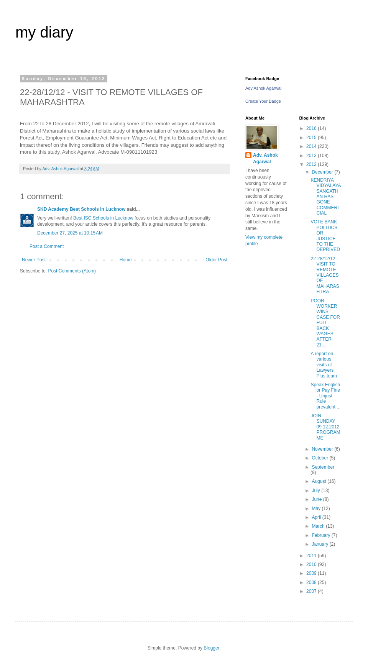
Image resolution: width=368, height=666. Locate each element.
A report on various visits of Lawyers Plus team (323, 365)
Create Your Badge (263, 101)
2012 (312, 164)
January (320, 544)
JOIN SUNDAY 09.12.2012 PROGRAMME (325, 427)
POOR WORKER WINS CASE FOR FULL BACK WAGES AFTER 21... (325, 323)
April (317, 517)
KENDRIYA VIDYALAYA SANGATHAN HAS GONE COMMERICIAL (325, 196)
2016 (312, 128)
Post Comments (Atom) (72, 271)
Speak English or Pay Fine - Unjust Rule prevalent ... (325, 396)
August (319, 481)
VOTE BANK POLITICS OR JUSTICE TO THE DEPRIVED (325, 235)
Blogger (211, 648)
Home (126, 259)
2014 (312, 146)
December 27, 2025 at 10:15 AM (70, 233)
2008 (312, 582)
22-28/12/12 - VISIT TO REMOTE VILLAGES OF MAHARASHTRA (324, 275)
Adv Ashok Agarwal (263, 88)
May (317, 508)
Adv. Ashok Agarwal (265, 158)
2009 (312, 573)
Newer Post (34, 259)
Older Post (216, 259)
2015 (312, 137)
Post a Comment (47, 246)
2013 (312, 155)
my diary (44, 32)
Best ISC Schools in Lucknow (103, 218)
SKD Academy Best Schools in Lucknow (81, 209)
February (321, 535)
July (316, 490)
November (323, 449)
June (317, 499)
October (320, 458)
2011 (312, 555)
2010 (312, 564)
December (323, 172)
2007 (312, 591)
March (319, 526)
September (323, 467)
